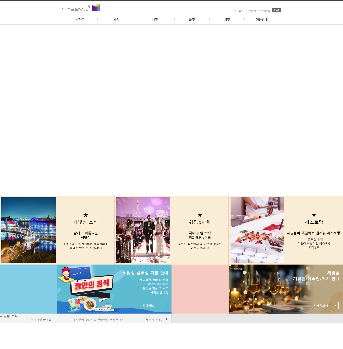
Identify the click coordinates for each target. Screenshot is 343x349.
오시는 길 (239, 10)
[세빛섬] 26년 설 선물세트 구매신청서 (101, 319)
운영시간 (253, 10)
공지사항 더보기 (167, 319)
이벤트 (266, 10)
